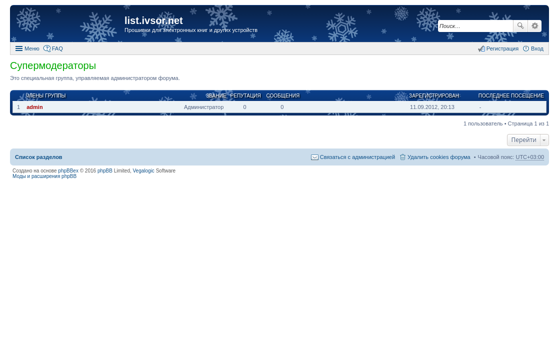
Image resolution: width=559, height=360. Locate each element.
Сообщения (283, 95)
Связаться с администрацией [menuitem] (357, 157)
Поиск (520, 26)
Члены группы (46, 95)
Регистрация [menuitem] (502, 49)
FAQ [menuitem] (57, 49)
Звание (216, 95)
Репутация (245, 95)
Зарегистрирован (434, 95)
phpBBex (68, 171)
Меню (32, 49)
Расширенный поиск (535, 26)
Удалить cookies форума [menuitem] (439, 157)
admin (34, 107)
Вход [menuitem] (537, 49)
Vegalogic (143, 171)
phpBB (105, 171)
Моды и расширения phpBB (44, 176)
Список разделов (38, 157)
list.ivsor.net (153, 20)
